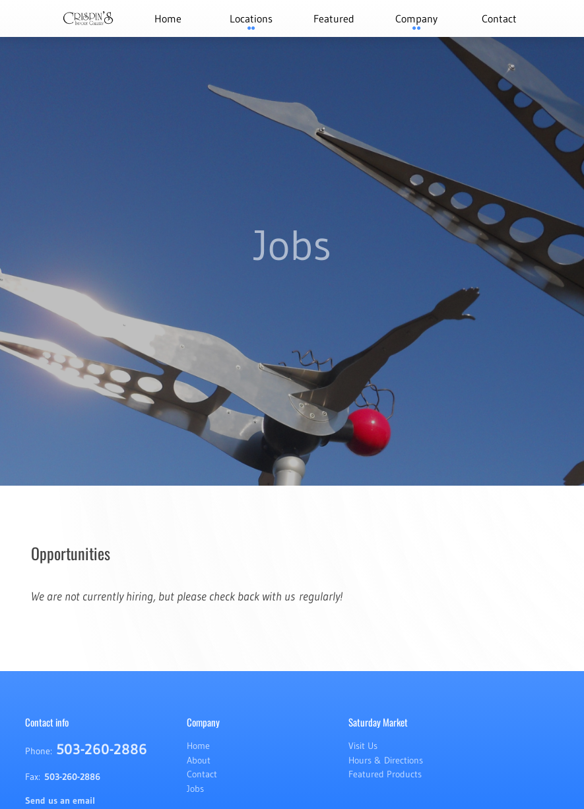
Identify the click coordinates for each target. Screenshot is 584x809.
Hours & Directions (385, 760)
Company (416, 18)
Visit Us (362, 746)
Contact (499, 18)
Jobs (195, 788)
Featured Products (385, 774)
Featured (333, 18)
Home (167, 18)
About (199, 760)
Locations (251, 18)
